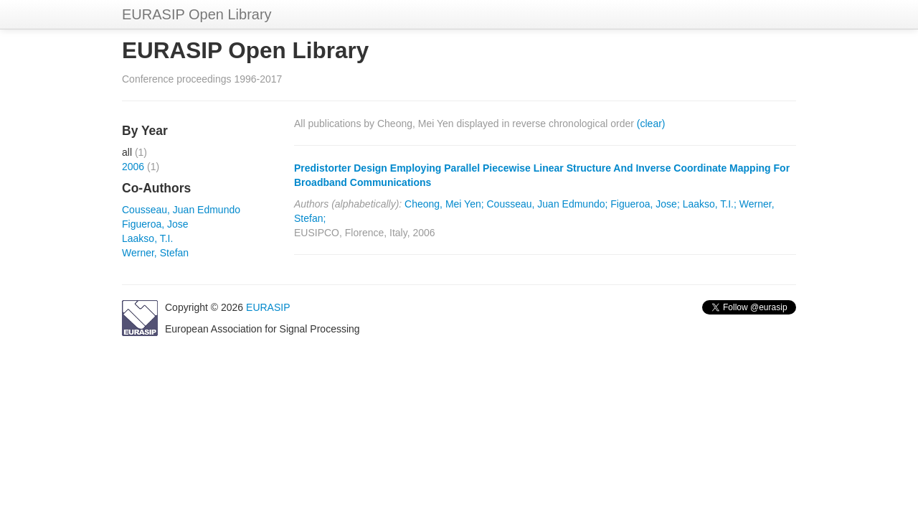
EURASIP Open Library (197, 14)
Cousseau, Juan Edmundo (181, 209)
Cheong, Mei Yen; (444, 204)
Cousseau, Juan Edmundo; (547, 204)
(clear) (651, 123)
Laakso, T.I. (147, 238)
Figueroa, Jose (155, 224)
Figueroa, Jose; (645, 204)
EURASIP (268, 307)
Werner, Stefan (155, 252)
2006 (133, 166)
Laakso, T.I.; (710, 204)
